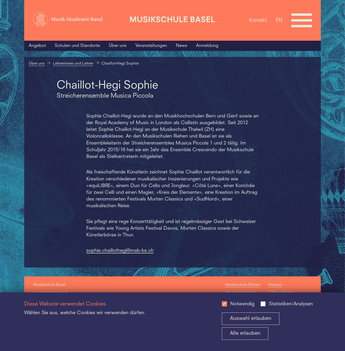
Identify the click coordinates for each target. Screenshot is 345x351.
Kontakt (258, 20)
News (181, 46)
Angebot (37, 46)
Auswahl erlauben (250, 318)
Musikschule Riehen (242, 285)
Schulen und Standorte (77, 46)
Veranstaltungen (151, 46)
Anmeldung (207, 46)
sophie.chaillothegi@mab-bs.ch (120, 250)
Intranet (275, 285)
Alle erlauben (245, 333)
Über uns (117, 46)
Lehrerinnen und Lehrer (73, 64)
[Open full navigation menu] (301, 20)
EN (279, 20)
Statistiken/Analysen (291, 304)
